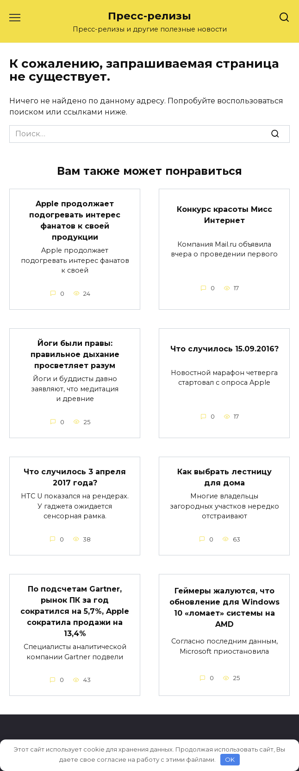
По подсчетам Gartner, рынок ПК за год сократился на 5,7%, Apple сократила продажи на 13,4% (74, 611)
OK (230, 759)
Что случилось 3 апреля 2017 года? (75, 477)
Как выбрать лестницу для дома (224, 477)
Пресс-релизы (149, 15)
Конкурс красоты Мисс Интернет (224, 214)
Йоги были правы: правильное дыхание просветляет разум (75, 354)
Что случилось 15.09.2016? (224, 348)
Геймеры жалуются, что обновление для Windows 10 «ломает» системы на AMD (224, 607)
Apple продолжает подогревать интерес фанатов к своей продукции (74, 220)
